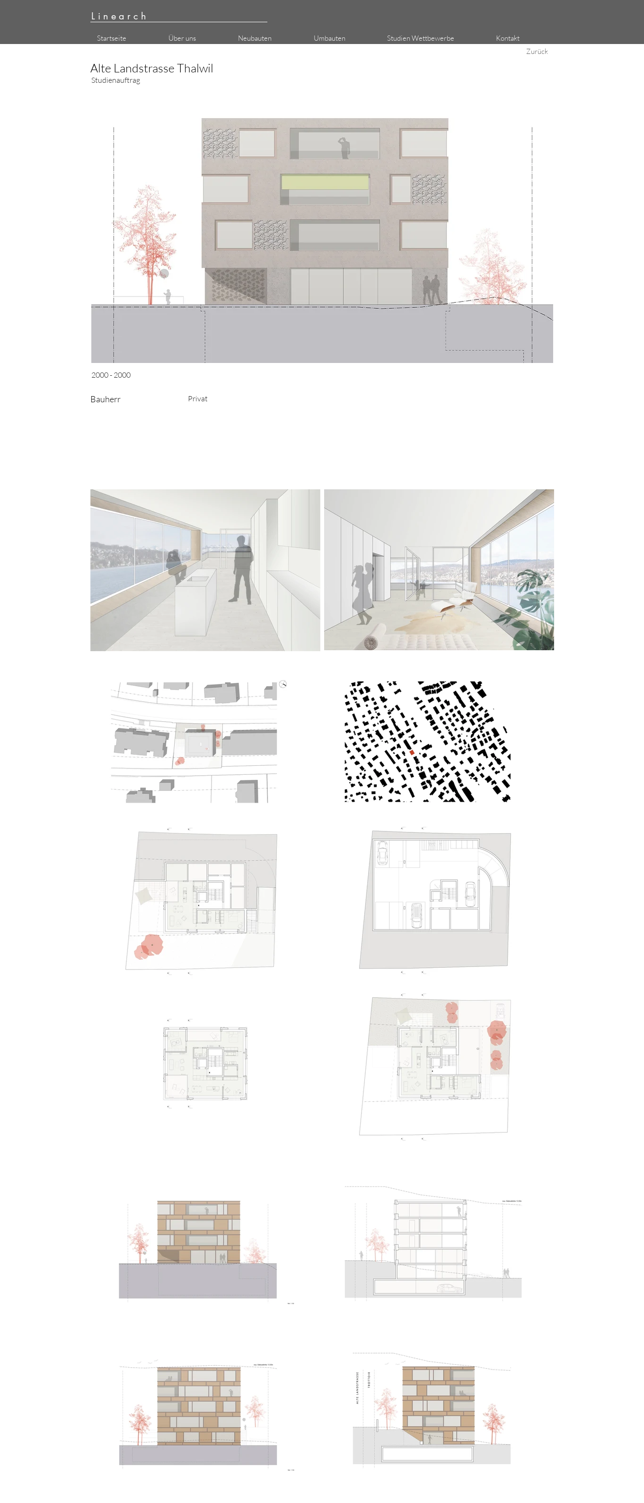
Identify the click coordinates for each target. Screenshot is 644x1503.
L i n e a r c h (118, 16)
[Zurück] (537, 51)
